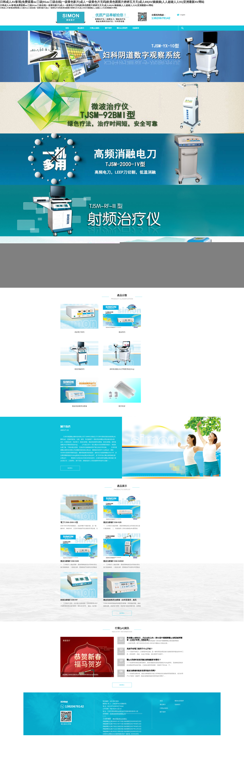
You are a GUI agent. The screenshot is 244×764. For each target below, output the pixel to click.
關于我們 (108, 28)
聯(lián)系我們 (122, 28)
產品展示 (81, 28)
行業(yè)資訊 (94, 28)
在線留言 (135, 28)
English (181, 15)
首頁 (67, 28)
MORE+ (70, 468)
